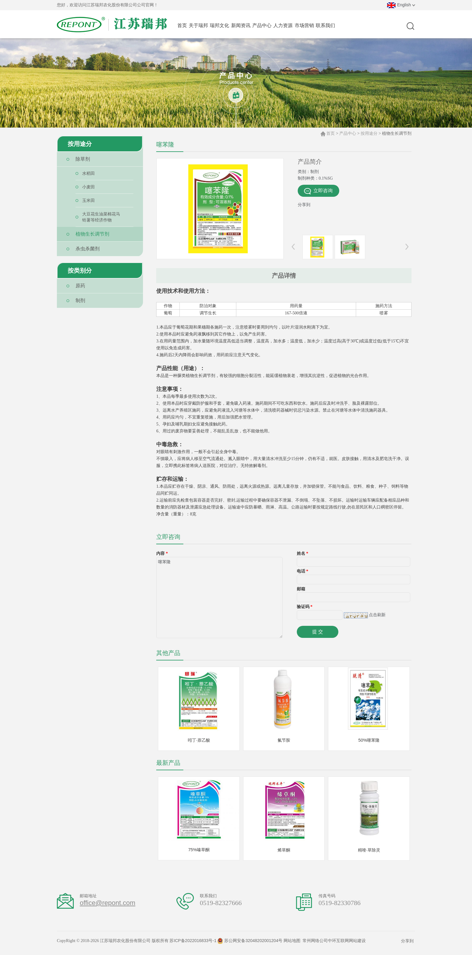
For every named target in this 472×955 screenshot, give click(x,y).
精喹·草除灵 (369, 853)
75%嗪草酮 (199, 853)
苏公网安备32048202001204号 (249, 945)
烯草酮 (284, 853)
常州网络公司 (315, 945)
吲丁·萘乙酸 (198, 741)
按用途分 (369, 133)
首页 (330, 133)
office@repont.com (107, 907)
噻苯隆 (219, 597)
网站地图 (292, 945)
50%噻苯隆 (369, 741)
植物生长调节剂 (396, 133)
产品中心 (347, 133)
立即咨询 (318, 191)
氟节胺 (284, 741)
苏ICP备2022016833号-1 (192, 945)
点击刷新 (377, 614)
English (401, 4)
